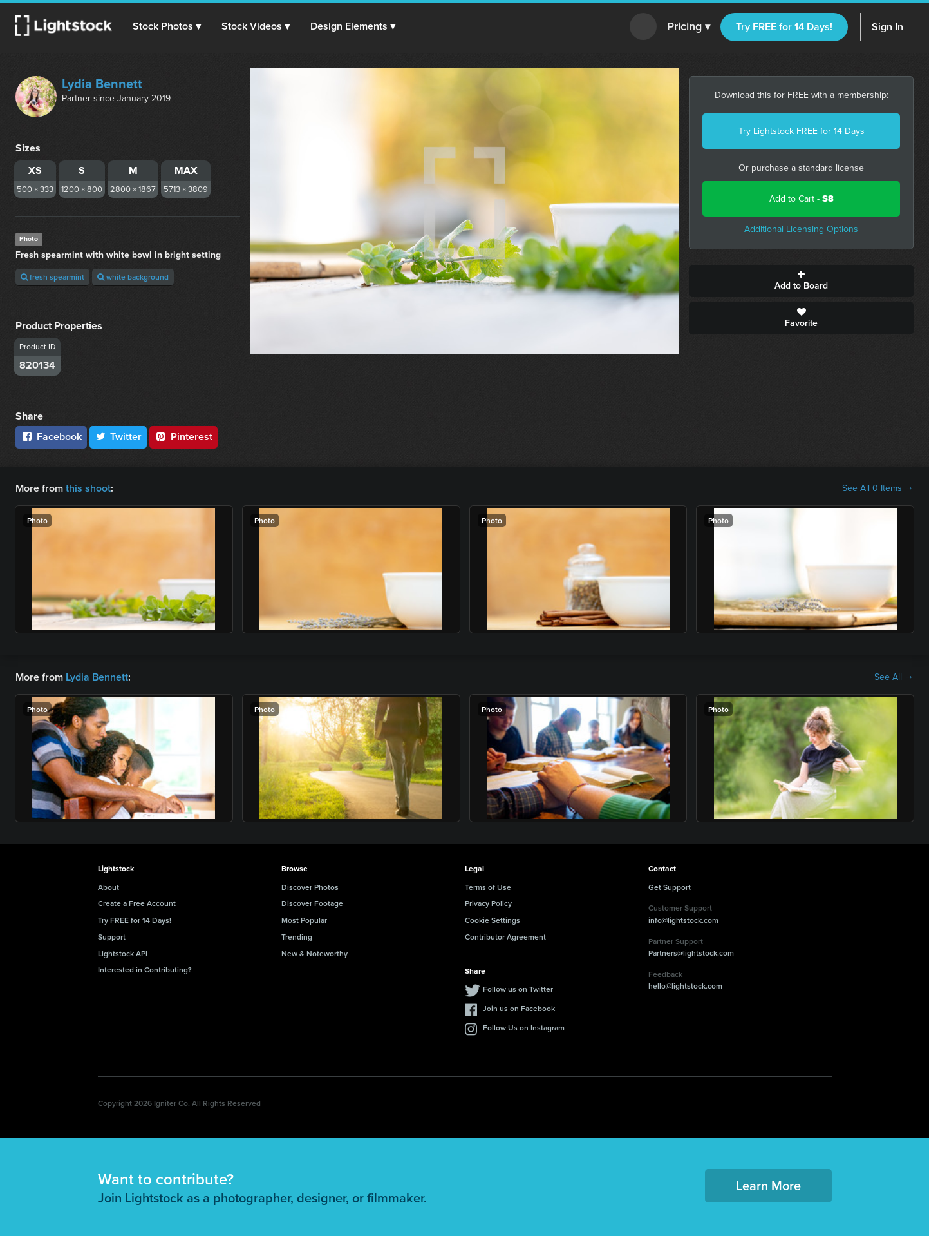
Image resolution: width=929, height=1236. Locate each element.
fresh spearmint (52, 276)
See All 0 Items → (878, 488)
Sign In (887, 26)
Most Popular (304, 919)
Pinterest (183, 436)
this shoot (88, 488)
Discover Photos (310, 887)
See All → (894, 677)
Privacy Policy (488, 903)
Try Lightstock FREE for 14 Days (801, 131)
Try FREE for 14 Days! (784, 26)
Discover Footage (312, 903)
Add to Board (801, 281)
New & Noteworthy (314, 953)
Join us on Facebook (519, 1008)
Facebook (51, 436)
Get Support (669, 887)
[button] (167, 26)
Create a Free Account (137, 903)
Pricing (688, 27)
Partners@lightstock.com (691, 952)
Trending (296, 936)
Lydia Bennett (102, 83)
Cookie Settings (492, 919)
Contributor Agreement (505, 936)
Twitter (118, 436)
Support (112, 936)
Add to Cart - (801, 199)
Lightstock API (122, 953)
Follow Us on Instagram (524, 1027)
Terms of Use (488, 887)
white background (133, 276)
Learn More (768, 1185)
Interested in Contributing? (145, 969)
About (108, 887)
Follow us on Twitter (518, 988)
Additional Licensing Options (801, 229)
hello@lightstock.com (685, 985)
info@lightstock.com (683, 919)
